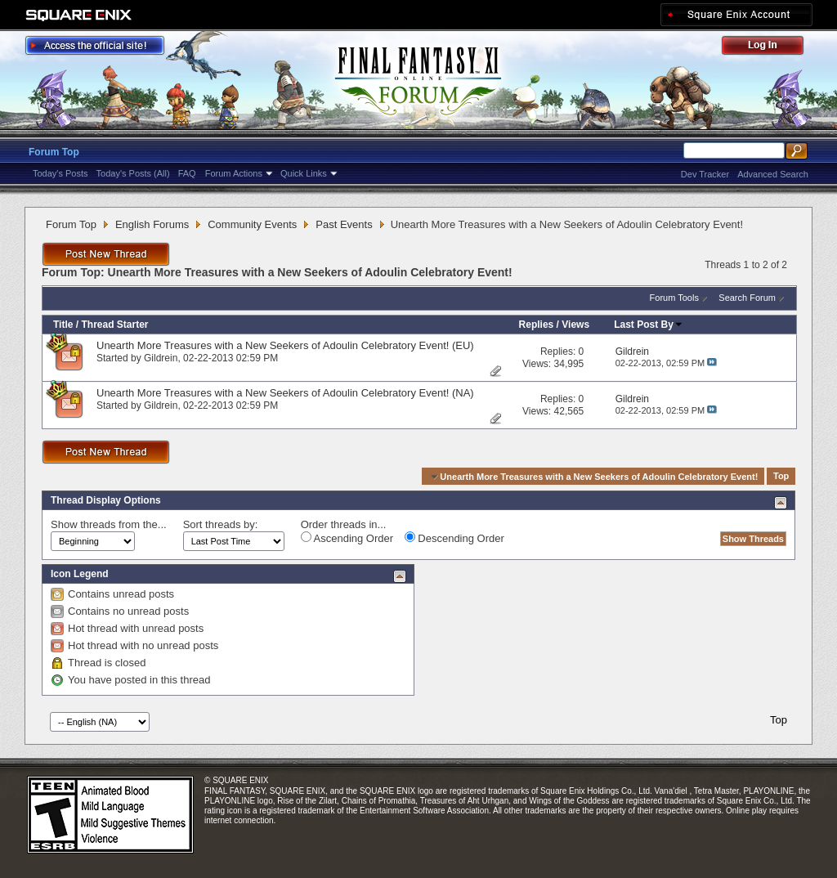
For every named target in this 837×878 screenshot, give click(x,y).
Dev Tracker (705, 174)
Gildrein (160, 358)
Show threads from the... (109, 524)
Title (63, 324)
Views (575, 324)
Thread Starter (114, 324)
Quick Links (303, 173)
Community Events (252, 224)
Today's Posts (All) (133, 173)
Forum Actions (233, 173)
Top (781, 477)
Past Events (344, 224)
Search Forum (747, 297)
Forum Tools (674, 297)
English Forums (152, 224)
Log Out (771, 47)
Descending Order (454, 537)
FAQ (187, 173)
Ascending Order (347, 537)
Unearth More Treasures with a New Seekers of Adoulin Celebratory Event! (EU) (285, 345)
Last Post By (648, 324)
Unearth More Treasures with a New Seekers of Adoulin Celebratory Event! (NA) (285, 393)
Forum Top (54, 152)
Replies (536, 324)
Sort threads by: (220, 524)
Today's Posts (60, 173)
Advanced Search (772, 174)
